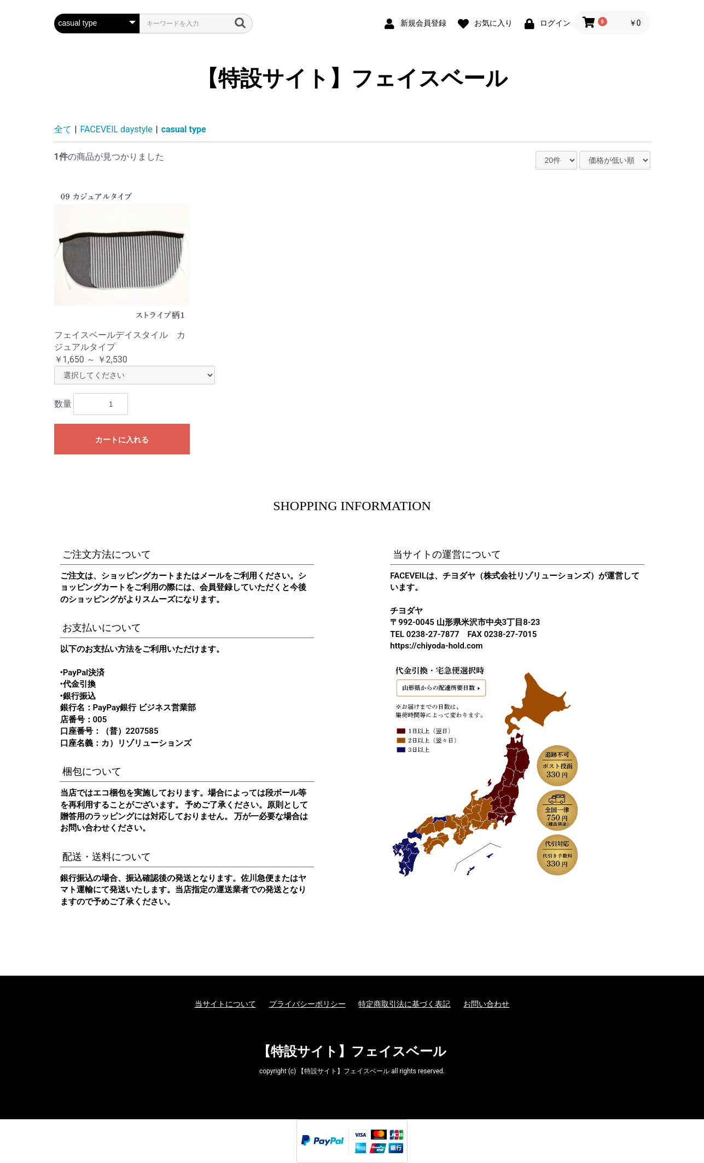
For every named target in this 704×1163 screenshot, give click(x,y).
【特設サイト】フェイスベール (352, 79)
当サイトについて (225, 1004)
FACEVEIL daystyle (116, 129)
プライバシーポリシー (307, 1004)
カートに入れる (122, 439)
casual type (183, 129)
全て (63, 129)
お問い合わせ (486, 1004)
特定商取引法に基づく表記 (404, 1004)
